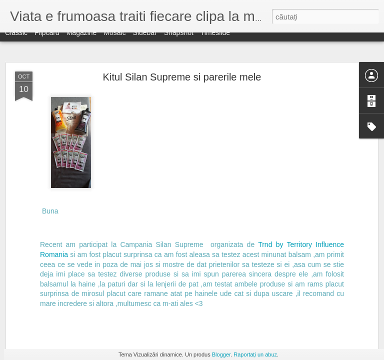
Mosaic (115, 41)
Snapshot (179, 41)
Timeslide (215, 41)
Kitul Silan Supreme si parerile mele (182, 77)
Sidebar (145, 41)
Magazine (81, 41)
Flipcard (47, 41)
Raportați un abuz (255, 355)
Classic (16, 41)
